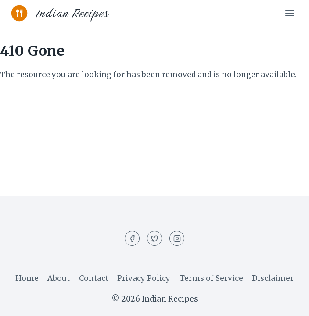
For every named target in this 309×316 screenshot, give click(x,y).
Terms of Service (211, 278)
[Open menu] (289, 13)
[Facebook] (132, 238)
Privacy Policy (143, 278)
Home (27, 278)
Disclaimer (273, 278)
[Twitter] (154, 238)
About (58, 278)
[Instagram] (176, 238)
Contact (93, 278)
